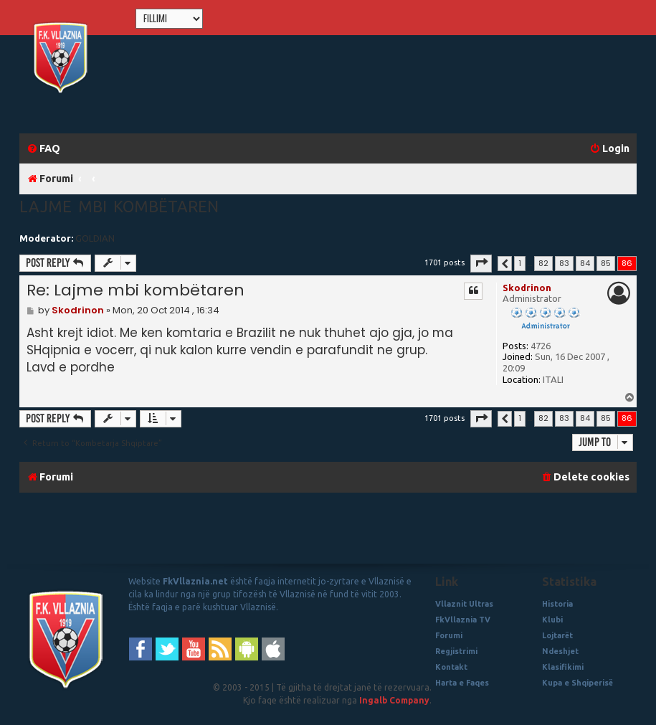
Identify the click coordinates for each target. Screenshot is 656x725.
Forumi (448, 635)
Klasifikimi (563, 667)
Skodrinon (527, 288)
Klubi (552, 619)
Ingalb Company (394, 700)
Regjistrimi (456, 651)
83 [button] (564, 263)
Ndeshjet (560, 651)
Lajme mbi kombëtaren (119, 206)
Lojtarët (557, 635)
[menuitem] (43, 149)
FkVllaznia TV (462, 619)
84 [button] (585, 263)
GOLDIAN (95, 238)
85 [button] (606, 263)
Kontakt (451, 667)
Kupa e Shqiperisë (577, 682)
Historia (557, 604)
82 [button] (543, 263)
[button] (481, 263)
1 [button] (519, 263)
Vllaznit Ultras (464, 604)
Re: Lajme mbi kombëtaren (135, 290)
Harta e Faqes (462, 682)
